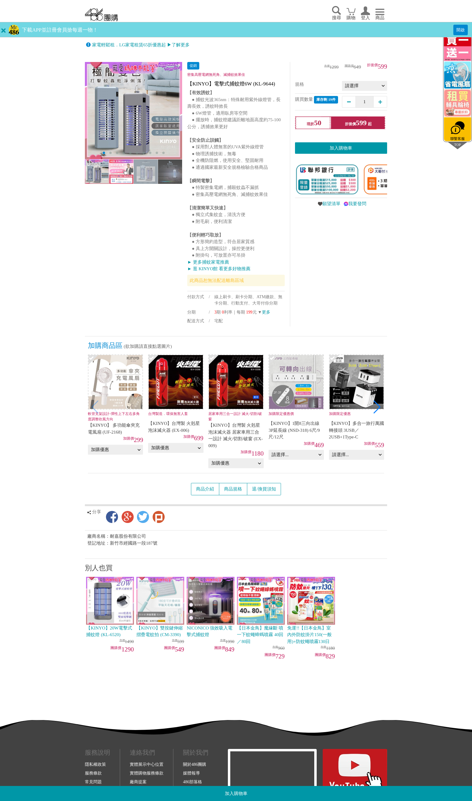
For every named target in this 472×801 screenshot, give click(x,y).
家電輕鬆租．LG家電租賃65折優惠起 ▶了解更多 (141, 44)
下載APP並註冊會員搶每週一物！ (60, 30)
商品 (379, 17)
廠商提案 (138, 781)
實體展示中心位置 (146, 764)
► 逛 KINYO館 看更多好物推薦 (218, 268)
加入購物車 (236, 793)
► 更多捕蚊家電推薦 (208, 262)
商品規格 (233, 489)
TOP (457, 145)
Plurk (159, 517)
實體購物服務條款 (146, 773)
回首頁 (101, 14)
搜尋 (336, 17)
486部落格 (192, 781)
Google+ (128, 517)
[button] (377, 407)
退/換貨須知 (264, 489)
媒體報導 (191, 773)
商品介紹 (205, 489)
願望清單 (331, 203)
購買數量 (316, 100)
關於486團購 (194, 764)
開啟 (460, 29)
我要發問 (357, 203)
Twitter (143, 517)
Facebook (112, 517)
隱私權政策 (95, 764)
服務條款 (93, 773)
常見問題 (93, 781)
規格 (299, 84)
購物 (351, 17)
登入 (365, 17)
